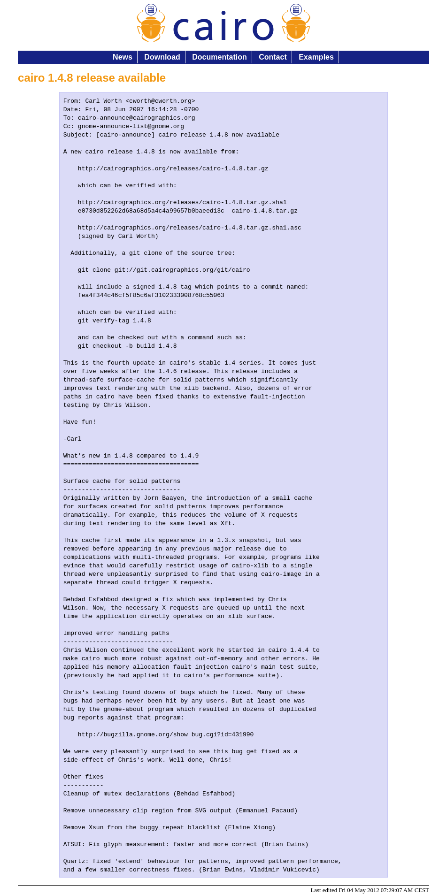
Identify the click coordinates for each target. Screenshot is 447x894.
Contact (273, 57)
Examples (316, 57)
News (122, 57)
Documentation (219, 57)
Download (162, 57)
